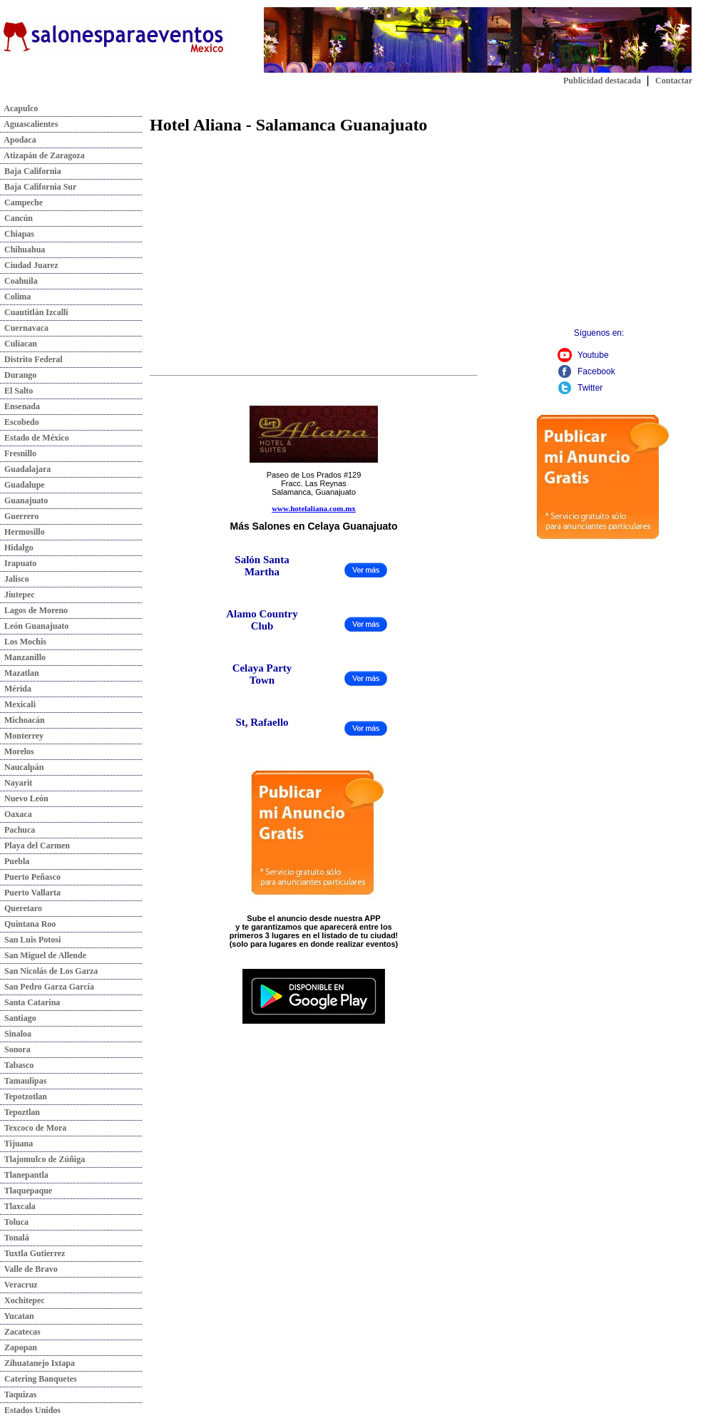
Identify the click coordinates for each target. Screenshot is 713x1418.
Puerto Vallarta (30, 893)
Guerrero (19, 516)
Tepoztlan (20, 1112)
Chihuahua (22, 250)
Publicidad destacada (602, 81)
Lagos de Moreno (34, 610)
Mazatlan (19, 673)
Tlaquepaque (26, 1191)
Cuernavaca (24, 328)
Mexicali (18, 704)
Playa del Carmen (35, 846)
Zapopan (18, 1347)
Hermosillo (22, 532)
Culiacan (18, 344)
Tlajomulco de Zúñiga (42, 1159)
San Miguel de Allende (43, 955)
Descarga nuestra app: (314, 962)
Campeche (21, 202)
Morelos (17, 751)
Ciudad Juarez (29, 265)
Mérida (15, 689)
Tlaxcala (18, 1206)
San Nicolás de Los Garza (49, 971)
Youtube (593, 355)
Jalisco (14, 579)
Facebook (596, 371)
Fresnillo (18, 453)
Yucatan (17, 1316)
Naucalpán (21, 767)
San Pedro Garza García (47, 987)
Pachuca (17, 830)
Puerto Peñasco (30, 877)
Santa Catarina (30, 1002)
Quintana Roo (28, 924)
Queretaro (21, 908)
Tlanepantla (24, 1175)
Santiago (18, 1018)
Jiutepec (17, 595)
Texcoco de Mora (33, 1128)
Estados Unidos (30, 1410)
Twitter (590, 388)
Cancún (16, 218)
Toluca (14, 1222)
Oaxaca (16, 814)
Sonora (15, 1049)
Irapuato (18, 563)
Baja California (30, 171)
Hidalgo (17, 548)
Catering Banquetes (38, 1379)
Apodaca (18, 140)
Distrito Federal (31, 359)
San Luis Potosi (30, 940)
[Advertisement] (269, 242)
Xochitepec (22, 1300)
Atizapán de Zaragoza (42, 155)
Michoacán (22, 720)
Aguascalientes (29, 124)
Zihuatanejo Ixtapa (37, 1363)
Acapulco (19, 108)
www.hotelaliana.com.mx (314, 508)
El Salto (16, 391)
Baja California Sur (38, 187)
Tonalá (14, 1238)
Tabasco (17, 1065)
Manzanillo (23, 657)
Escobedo (19, 422)
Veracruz (19, 1285)
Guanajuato (24, 500)
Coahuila (19, 281)
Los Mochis (23, 642)
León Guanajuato (34, 626)
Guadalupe (22, 485)
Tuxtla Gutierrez (32, 1253)
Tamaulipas (23, 1081)
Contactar (673, 81)
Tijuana (16, 1144)
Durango (18, 375)
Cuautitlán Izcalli (34, 312)
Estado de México (34, 438)
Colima (15, 297)
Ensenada (20, 406)
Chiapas (17, 234)
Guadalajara (25, 469)
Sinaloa (15, 1034)
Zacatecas (20, 1332)
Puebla (14, 861)
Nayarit (16, 783)
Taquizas (18, 1394)
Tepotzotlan (23, 1096)
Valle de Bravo (29, 1269)
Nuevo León (24, 798)
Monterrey (21, 736)
